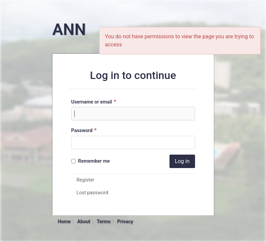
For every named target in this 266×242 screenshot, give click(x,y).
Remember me (90, 161)
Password (85, 130)
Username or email (94, 101)
